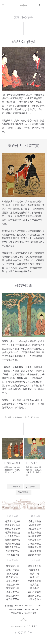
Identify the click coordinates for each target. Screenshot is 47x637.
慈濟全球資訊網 (12, 521)
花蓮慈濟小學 (12, 588)
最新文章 (15, 486)
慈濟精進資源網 (12, 529)
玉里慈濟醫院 (34, 525)
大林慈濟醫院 (34, 543)
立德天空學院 (34, 595)
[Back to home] (23, 5)
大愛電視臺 (34, 570)
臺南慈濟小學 (12, 595)
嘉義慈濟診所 (34, 547)
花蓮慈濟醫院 (34, 521)
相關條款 (23, 492)
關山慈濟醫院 (34, 529)
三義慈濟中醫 (34, 551)
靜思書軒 (34, 588)
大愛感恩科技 (34, 599)
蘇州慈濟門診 (34, 555)
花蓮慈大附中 (12, 581)
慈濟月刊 (34, 573)
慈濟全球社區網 (12, 525)
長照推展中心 (12, 555)
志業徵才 (31, 486)
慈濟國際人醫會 (12, 543)
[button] (3, 5)
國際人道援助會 (12, 547)
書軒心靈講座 (34, 592)
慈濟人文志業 (34, 566)
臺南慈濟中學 (12, 592)
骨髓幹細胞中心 (12, 540)
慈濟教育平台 (12, 599)
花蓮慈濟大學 (12, 566)
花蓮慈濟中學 (12, 584)
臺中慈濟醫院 (34, 536)
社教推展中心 (12, 551)
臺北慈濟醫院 (34, 532)
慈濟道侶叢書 (34, 581)
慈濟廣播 (34, 584)
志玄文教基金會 (12, 536)
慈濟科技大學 (12, 570)
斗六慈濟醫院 (34, 540)
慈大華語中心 (12, 577)
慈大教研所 (12, 573)
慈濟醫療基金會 (12, 532)
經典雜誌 (34, 577)
